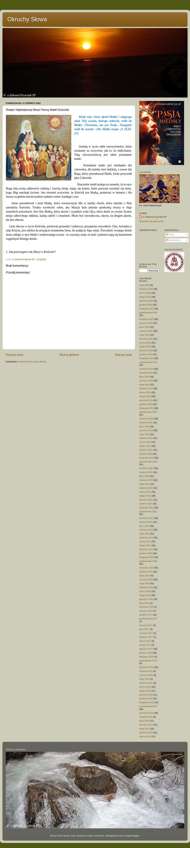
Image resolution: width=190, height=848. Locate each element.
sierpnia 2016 (145, 671)
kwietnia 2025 (146, 339)
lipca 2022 (144, 476)
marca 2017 (145, 641)
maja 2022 (144, 484)
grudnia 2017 (145, 615)
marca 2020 (145, 591)
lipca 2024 (144, 376)
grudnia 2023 (145, 404)
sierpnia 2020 (145, 571)
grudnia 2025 (145, 304)
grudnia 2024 (145, 354)
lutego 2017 (145, 645)
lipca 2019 (144, 603)
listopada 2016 (146, 656)
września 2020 (146, 567)
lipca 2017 (144, 629)
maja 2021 (144, 533)
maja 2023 (144, 434)
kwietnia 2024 (146, 388)
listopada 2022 (146, 458)
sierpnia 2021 (145, 522)
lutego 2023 (145, 446)
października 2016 (148, 660)
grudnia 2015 (145, 698)
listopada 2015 (146, 702)
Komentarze (173, 240)
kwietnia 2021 (146, 537)
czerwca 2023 (146, 430)
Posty (170, 234)
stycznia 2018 (146, 611)
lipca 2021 (144, 526)
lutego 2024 (145, 396)
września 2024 (146, 369)
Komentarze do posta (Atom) (32, 361)
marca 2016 (145, 687)
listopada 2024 (146, 358)
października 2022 (148, 461)
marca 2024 (145, 392)
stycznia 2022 (146, 499)
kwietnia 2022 (146, 488)
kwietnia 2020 (146, 587)
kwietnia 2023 (146, 438)
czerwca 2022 (146, 480)
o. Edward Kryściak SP (154, 217)
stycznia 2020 (146, 599)
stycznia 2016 (146, 694)
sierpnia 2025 (145, 323)
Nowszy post (14, 354)
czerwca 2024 (146, 380)
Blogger (135, 835)
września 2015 (146, 713)
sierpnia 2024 (145, 372)
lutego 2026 (145, 297)
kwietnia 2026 (146, 289)
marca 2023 (145, 442)
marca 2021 (145, 541)
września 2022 (146, 468)
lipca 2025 (144, 327)
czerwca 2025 (146, 331)
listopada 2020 (146, 557)
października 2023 (148, 412)
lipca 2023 (144, 426)
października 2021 (148, 511)
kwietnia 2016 (146, 683)
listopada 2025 (146, 308)
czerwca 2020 (146, 579)
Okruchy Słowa (27, 19)
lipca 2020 (144, 575)
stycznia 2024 (146, 400)
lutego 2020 (145, 595)
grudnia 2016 (145, 653)
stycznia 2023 (146, 450)
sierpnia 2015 (145, 717)
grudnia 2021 (145, 503)
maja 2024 (144, 384)
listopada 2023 (146, 408)
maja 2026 (144, 285)
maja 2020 (144, 583)
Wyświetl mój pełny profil (151, 221)
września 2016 (146, 667)
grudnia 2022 (145, 454)
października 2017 (148, 618)
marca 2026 (145, 293)
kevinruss (99, 835)
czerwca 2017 (146, 633)
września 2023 (146, 418)
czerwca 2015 (146, 724)
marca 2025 (145, 342)
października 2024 (148, 362)
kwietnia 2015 (146, 732)
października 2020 (148, 561)
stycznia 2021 (146, 549)
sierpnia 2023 (145, 422)
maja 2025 (144, 335)
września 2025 (146, 319)
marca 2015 (145, 736)
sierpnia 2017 (145, 625)
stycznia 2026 (146, 301)
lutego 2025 (145, 346)
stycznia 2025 (146, 350)
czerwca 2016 (146, 675)
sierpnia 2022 (145, 472)
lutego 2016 (145, 691)
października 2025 (148, 312)
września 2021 (146, 518)
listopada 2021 (146, 507)
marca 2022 (145, 492)
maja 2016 (144, 679)
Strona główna (69, 354)
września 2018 (146, 607)
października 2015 (148, 706)
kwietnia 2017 (146, 637)
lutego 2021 (145, 545)
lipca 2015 (144, 721)
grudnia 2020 (145, 553)
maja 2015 (144, 728)
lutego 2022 (145, 496)
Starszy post (123, 354)
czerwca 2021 (146, 529)
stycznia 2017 (146, 649)
